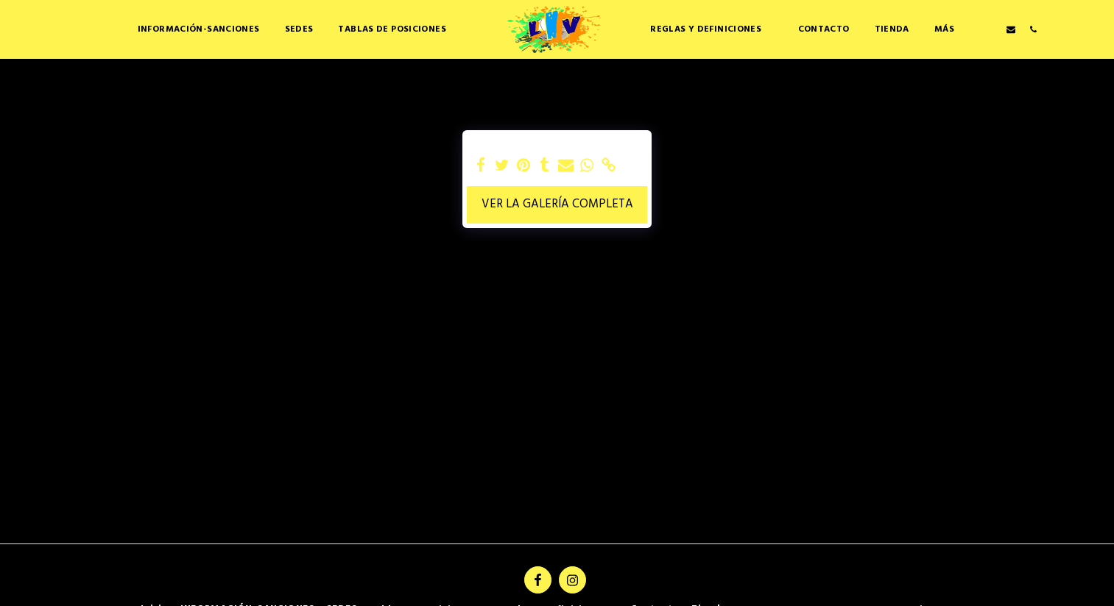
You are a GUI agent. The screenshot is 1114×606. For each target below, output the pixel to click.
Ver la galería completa (557, 204)
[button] (397, 29)
